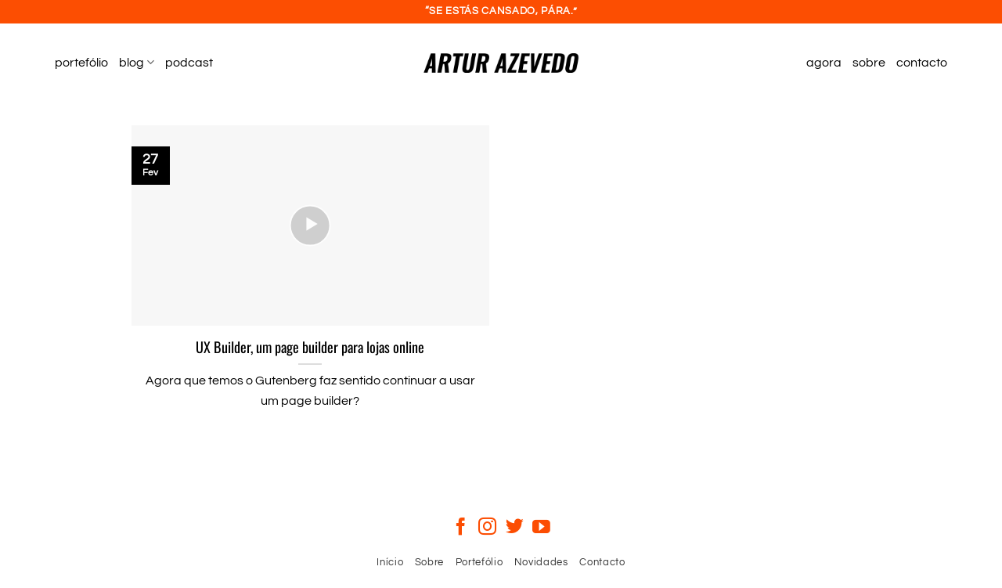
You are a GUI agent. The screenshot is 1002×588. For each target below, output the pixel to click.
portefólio (81, 62)
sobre (868, 62)
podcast (189, 62)
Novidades (541, 562)
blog (136, 62)
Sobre (429, 562)
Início (390, 562)
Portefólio (479, 562)
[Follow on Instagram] (487, 528)
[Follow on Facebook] (461, 528)
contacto (921, 62)
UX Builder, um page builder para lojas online (310, 346)
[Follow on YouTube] (541, 528)
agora (824, 62)
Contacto (602, 562)
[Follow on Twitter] (515, 528)
